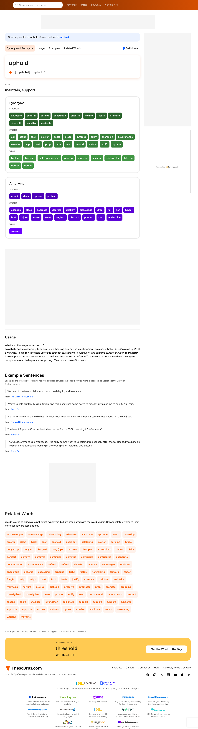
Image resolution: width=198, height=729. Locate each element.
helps (33, 579)
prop (48, 144)
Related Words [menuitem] (72, 48)
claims (119, 549)
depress (56, 209)
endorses (125, 564)
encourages (108, 564)
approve (103, 534)
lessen (36, 217)
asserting (129, 534)
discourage (86, 209)
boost (57, 136)
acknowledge (35, 534)
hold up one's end (49, 158)
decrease (42, 209)
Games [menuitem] (83, 5)
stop (100, 217)
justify (101, 115)
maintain (89, 579)
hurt (13, 217)
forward (114, 571)
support (83, 601)
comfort (11, 556)
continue (71, 556)
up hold (64, 37)
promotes (84, 586)
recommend (96, 594)
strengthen (52, 601)
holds (64, 579)
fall (109, 209)
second (80, 144)
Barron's (15, 409)
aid (13, 136)
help (27, 144)
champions (104, 549)
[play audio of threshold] (57, 655)
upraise (117, 144)
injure (24, 217)
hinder (128, 209)
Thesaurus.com (7, 5)
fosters (83, 571)
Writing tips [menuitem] (111, 5)
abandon (16, 209)
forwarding (98, 571)
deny (26, 196)
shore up (83, 158)
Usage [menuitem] (41, 48)
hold (53, 579)
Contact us (144, 667)
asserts (11, 541)
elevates (79, 564)
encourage (60, 115)
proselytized (14, 594)
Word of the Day (65, 643)
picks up (54, 586)
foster (127, 571)
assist (23, 136)
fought (11, 579)
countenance (125, 136)
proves (59, 594)
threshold (66, 648)
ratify (71, 594)
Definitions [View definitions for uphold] (132, 48)
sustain (92, 144)
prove (47, 594)
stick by (97, 158)
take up (128, 158)
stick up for (112, 158)
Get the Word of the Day (166, 649)
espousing (44, 571)
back (33, 136)
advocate (16, 115)
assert (116, 534)
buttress (81, 136)
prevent (88, 217)
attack (14, 196)
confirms (40, 556)
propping (126, 586)
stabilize (36, 601)
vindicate (46, 123)
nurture (27, 586)
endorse (75, 115)
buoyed (42, 549)
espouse (59, 571)
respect (131, 594)
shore (23, 601)
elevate (15, 144)
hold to (89, 115)
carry (94, 136)
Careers (130, 667)
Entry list (117, 667)
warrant (11, 616)
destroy (70, 209)
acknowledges (15, 534)
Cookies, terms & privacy (177, 667)
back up (15, 158)
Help (156, 667)
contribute (87, 556)
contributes (104, 556)
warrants (25, 616)
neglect (60, 217)
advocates (87, 534)
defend (45, 115)
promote (115, 115)
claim (131, 549)
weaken (15, 231)
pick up (68, 158)
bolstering (87, 541)
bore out (115, 541)
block (29, 209)
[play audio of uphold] (11, 72)
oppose (38, 196)
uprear (28, 165)
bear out (56, 541)
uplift (105, 144)
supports (126, 601)
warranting (123, 609)
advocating (54, 534)
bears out (71, 541)
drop (100, 209)
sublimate (68, 601)
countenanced (15, 564)
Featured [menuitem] (72, 5)
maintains (119, 579)
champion (107, 136)
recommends (115, 594)
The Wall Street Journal (22, 396)
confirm (31, 115)
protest (51, 196)
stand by (31, 123)
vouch (108, 609)
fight (72, 571)
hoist (37, 144)
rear (68, 144)
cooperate (122, 556)
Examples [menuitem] (54, 48)
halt (118, 209)
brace (68, 136)
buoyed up (13, 549)
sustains (54, 609)
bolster (45, 136)
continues (55, 556)
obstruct (74, 217)
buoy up (29, 158)
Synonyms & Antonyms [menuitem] (20, 48)
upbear (15, 165)
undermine (114, 217)
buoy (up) (57, 549)
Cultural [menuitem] (96, 5)
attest (23, 541)
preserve (69, 586)
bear (44, 541)
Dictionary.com (191, 5)
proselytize (32, 594)
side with (16, 123)
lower (48, 217)
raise (58, 144)
